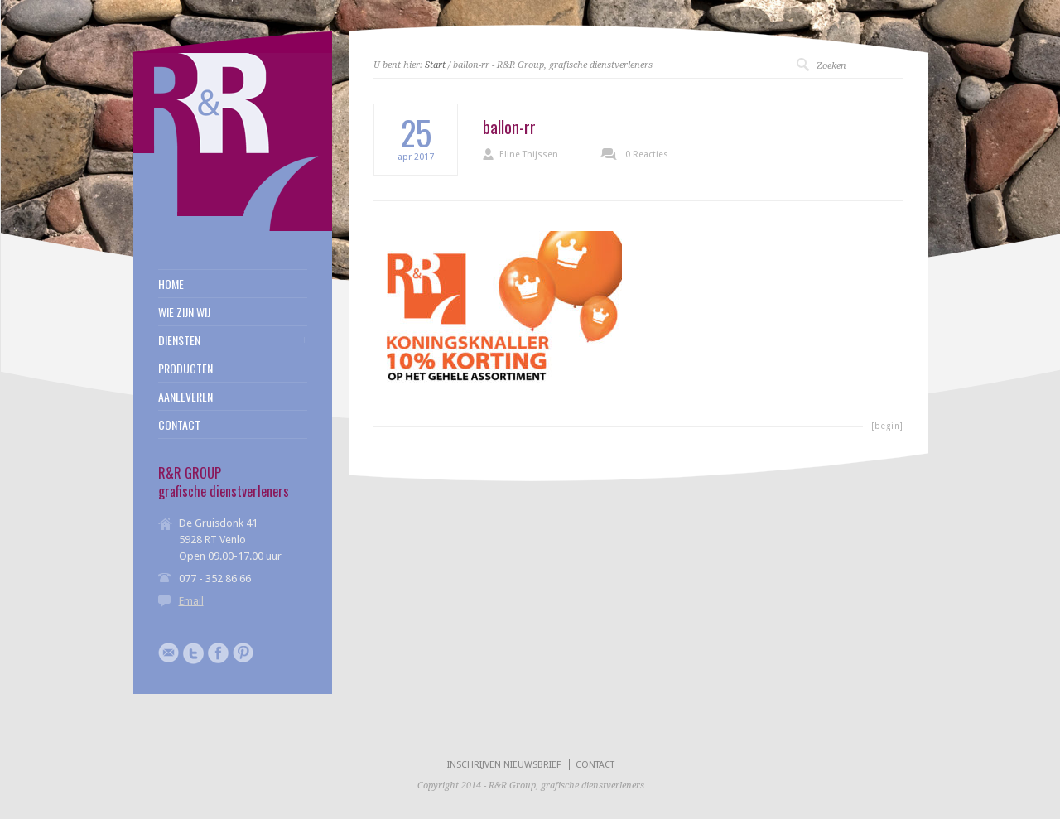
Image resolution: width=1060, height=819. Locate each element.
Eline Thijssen (528, 154)
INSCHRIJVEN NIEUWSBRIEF (504, 764)
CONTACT (179, 425)
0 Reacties (646, 154)
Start (435, 65)
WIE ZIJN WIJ (184, 312)
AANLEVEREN (185, 396)
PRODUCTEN (185, 368)
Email (191, 601)
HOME (171, 284)
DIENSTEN (179, 340)
